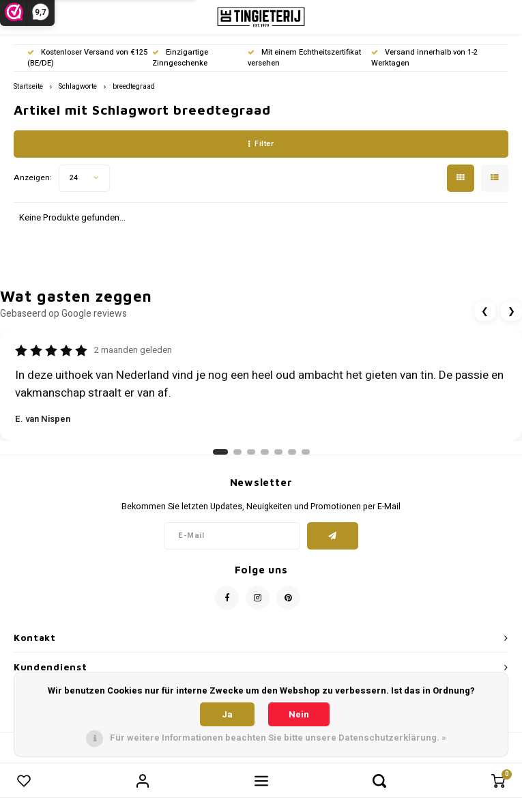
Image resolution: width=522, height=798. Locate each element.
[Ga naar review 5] (278, 452)
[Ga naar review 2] (237, 452)
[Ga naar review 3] (251, 452)
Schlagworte (78, 86)
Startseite (28, 86)
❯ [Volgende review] (511, 310)
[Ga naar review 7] (306, 452)
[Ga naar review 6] (292, 452)
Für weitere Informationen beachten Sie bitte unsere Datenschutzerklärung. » (278, 737)
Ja (227, 714)
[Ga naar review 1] (220, 452)
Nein (299, 714)
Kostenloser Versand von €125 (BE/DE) (87, 57)
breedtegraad (134, 86)
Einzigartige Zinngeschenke (180, 57)
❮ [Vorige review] (485, 310)
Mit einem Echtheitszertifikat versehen (304, 57)
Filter (261, 143)
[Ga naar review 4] (265, 452)
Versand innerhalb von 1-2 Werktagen (424, 57)
